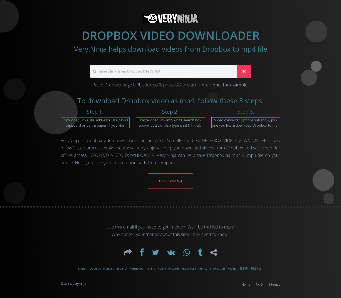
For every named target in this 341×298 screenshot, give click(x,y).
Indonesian (217, 268)
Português (136, 268)
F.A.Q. (260, 284)
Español (122, 268)
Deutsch (95, 268)
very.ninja (79, 283)
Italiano (150, 268)
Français (108, 268)
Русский (173, 268)
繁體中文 (256, 268)
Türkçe (203, 268)
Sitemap (274, 284)
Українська (188, 268)
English (82, 268)
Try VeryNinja (170, 181)
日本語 (243, 268)
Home (246, 284)
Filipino (232, 268)
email (128, 227)
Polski (162, 268)
